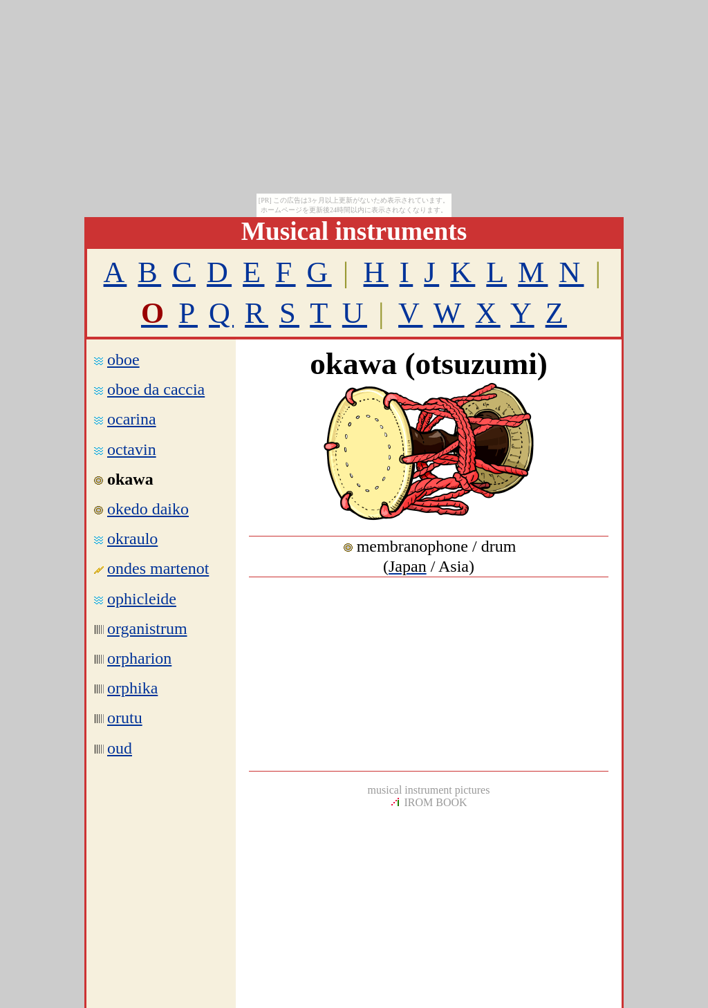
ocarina (131, 419)
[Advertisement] (429, 674)
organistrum (147, 628)
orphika (132, 688)
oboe (123, 359)
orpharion (139, 658)
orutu (124, 718)
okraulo (132, 539)
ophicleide (141, 599)
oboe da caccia (156, 389)
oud (119, 748)
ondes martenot (158, 568)
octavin (131, 449)
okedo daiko (148, 509)
